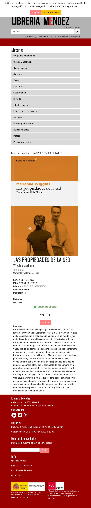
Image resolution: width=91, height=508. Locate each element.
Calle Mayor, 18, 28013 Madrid (25, 402)
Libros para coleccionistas (25, 111)
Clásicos (17, 74)
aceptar (35, 12)
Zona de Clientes (72, 27)
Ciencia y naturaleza (23, 62)
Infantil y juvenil (20, 105)
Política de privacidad (21, 465)
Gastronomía (19, 92)
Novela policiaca (21, 129)
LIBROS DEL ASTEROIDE (34, 286)
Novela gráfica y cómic (24, 123)
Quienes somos (18, 460)
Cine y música (20, 68)
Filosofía (17, 86)
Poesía (16, 136)
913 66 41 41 (52, 37)
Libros (14, 153)
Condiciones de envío (21, 470)
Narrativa (17, 117)
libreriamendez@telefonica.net (38, 405)
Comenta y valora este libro (26, 273)
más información (51, 12)
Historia (17, 99)
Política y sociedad (22, 142)
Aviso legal (16, 475)
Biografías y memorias (24, 55)
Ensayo (16, 80)
